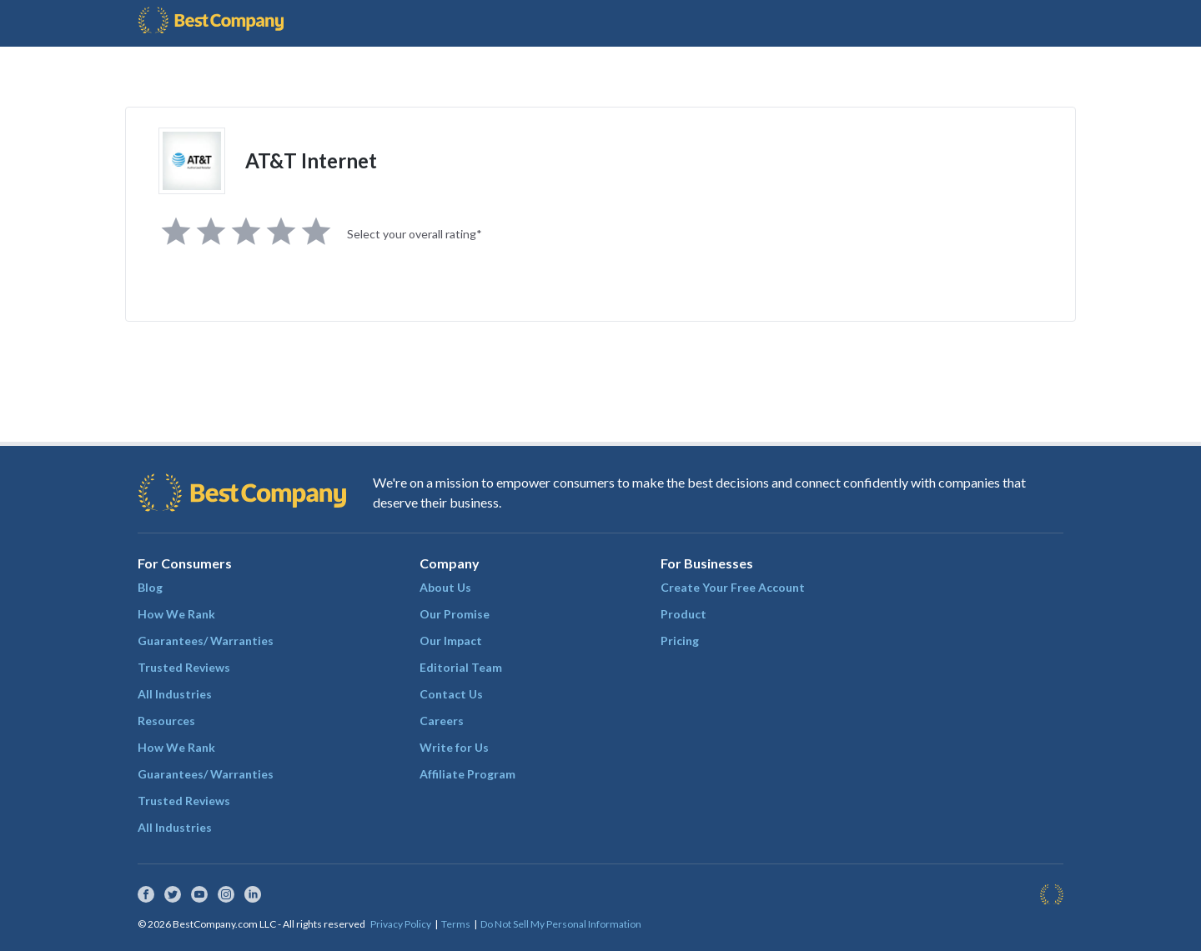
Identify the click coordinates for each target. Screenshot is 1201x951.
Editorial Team (461, 667)
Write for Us (454, 747)
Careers (442, 720)
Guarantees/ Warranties (206, 640)
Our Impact (451, 640)
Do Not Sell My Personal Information (560, 924)
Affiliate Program (467, 774)
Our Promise (455, 614)
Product (683, 614)
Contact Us (451, 694)
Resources (166, 720)
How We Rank (176, 614)
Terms (455, 924)
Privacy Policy (400, 924)
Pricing (680, 640)
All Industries (175, 694)
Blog (150, 587)
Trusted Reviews (184, 667)
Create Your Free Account (733, 587)
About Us (445, 587)
